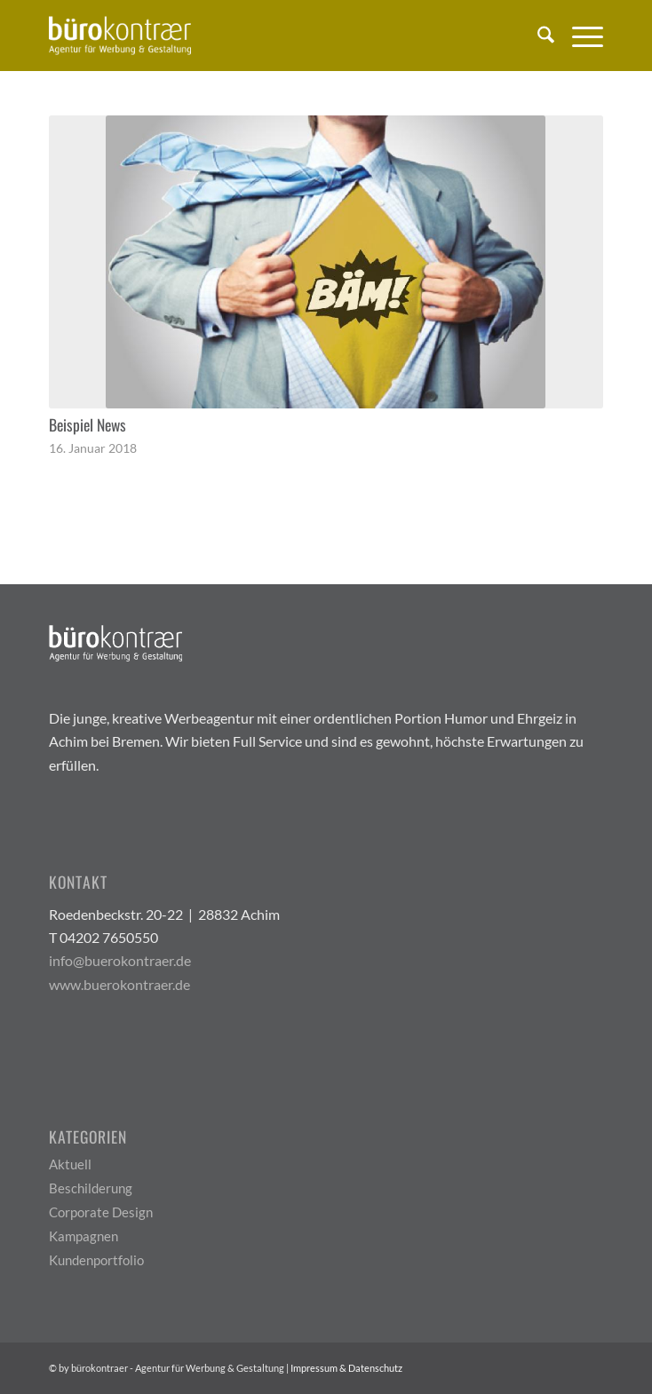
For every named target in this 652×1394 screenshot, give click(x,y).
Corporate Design (101, 1212)
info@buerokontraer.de (120, 960)
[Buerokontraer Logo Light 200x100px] (270, 35)
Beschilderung (90, 1188)
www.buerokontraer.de (119, 984)
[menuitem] (537, 35)
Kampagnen (83, 1236)
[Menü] (578, 35)
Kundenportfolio (96, 1260)
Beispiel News (87, 424)
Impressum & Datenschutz (346, 1368)
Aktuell (70, 1164)
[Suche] (537, 35)
